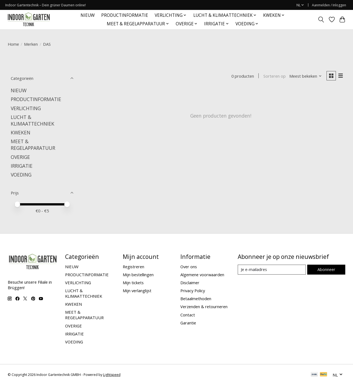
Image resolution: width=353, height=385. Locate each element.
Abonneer (326, 269)
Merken (31, 44)
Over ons (188, 266)
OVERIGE (20, 157)
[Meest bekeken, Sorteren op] (305, 76)
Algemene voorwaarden (202, 274)
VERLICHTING (26, 108)
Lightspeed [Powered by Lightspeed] (112, 374)
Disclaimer (189, 282)
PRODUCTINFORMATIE (124, 15)
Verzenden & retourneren (204, 306)
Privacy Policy (192, 290)
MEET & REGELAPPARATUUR (33, 144)
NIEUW (88, 15)
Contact (187, 315)
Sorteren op (274, 76)
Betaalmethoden (195, 298)
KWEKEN (20, 132)
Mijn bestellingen (138, 274)
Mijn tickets (133, 282)
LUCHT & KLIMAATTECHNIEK (32, 120)
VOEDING (21, 174)
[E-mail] (272, 270)
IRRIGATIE (22, 165)
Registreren (133, 266)
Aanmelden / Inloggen (329, 5)
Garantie (188, 323)
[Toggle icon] (321, 20)
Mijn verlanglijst (137, 290)
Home (13, 44)
